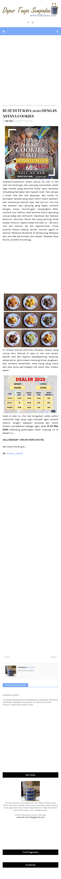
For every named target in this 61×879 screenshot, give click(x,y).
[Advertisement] (30, 70)
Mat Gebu (9, 121)
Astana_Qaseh (15, 453)
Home (5, 105)
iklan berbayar (14, 105)
